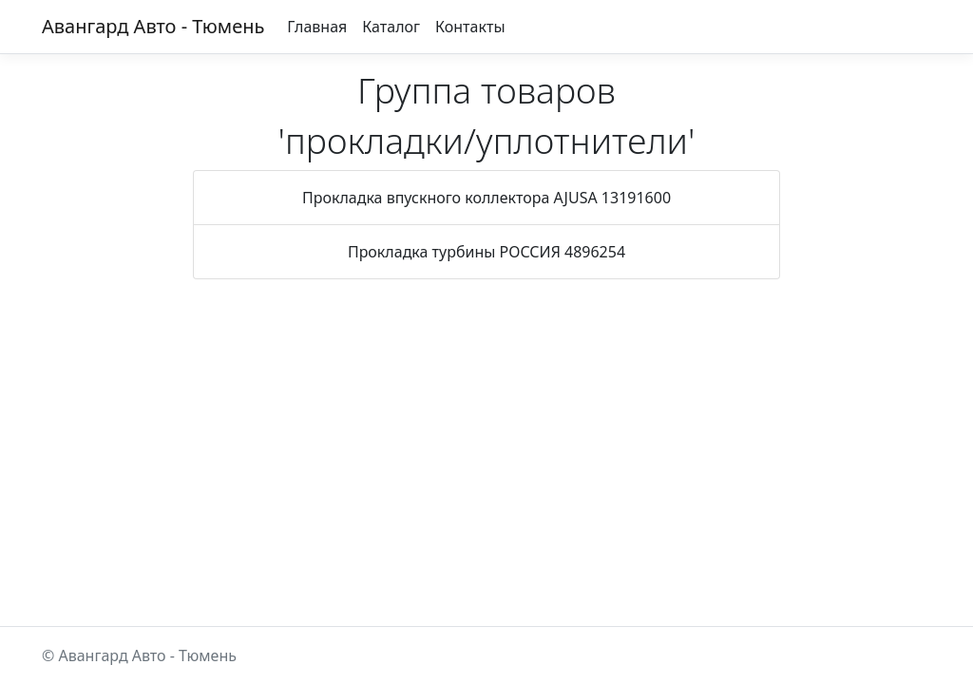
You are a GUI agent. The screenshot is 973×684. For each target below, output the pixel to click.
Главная (317, 26)
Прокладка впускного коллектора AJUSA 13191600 (486, 197)
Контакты (470, 26)
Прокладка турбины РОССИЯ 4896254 (486, 251)
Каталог (391, 26)
